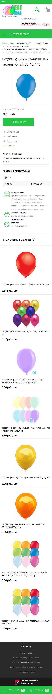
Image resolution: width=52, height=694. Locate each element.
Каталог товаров (16, 33)
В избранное (10, 136)
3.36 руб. (9, 114)
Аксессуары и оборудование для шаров (26, 667)
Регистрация (12, 16)
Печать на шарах (26, 653)
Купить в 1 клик (11, 131)
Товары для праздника (26, 672)
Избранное (14, 690)
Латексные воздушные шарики (26, 658)
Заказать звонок (29, 23)
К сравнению (10, 141)
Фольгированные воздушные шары (26, 662)
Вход (4, 16)
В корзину (19, 122)
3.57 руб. (9, 290)
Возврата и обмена (19, 226)
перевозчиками (17, 219)
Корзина (39, 690)
